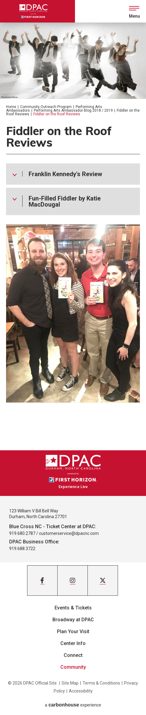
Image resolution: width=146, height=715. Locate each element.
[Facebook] (42, 580)
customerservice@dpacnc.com (69, 533)
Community (73, 667)
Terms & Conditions (101, 683)
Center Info (73, 643)
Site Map (70, 683)
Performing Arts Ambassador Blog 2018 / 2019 (73, 110)
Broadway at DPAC (73, 620)
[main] (73, 236)
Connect (73, 655)
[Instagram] (72, 580)
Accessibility (81, 691)
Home (11, 107)
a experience (73, 704)
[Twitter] (102, 580)
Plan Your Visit (73, 631)
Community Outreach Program (46, 107)
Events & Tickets (73, 608)
